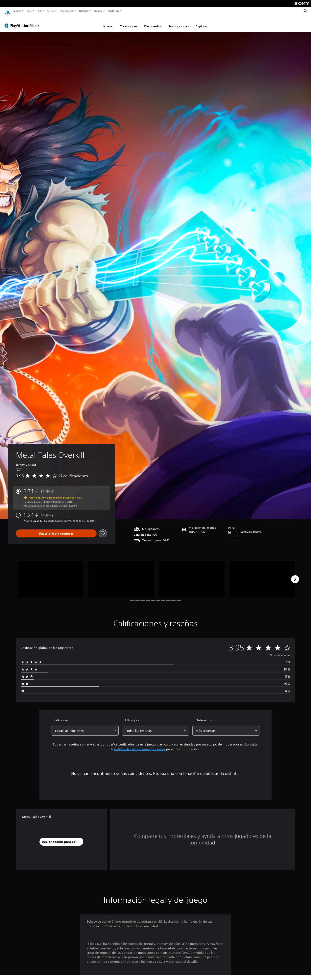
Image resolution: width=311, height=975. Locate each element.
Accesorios (66, 10)
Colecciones (129, 22)
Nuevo (108, 22)
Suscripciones (178, 22)
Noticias (83, 10)
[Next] (295, 575)
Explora (201, 22)
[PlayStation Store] (22, 21)
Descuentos (153, 22)
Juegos (17, 10)
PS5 (29, 10)
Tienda (98, 10)
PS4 (38, 10)
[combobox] (85, 727)
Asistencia (113, 10)
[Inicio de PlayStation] (7, 11)
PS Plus (50, 10)
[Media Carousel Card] (51, 575)
